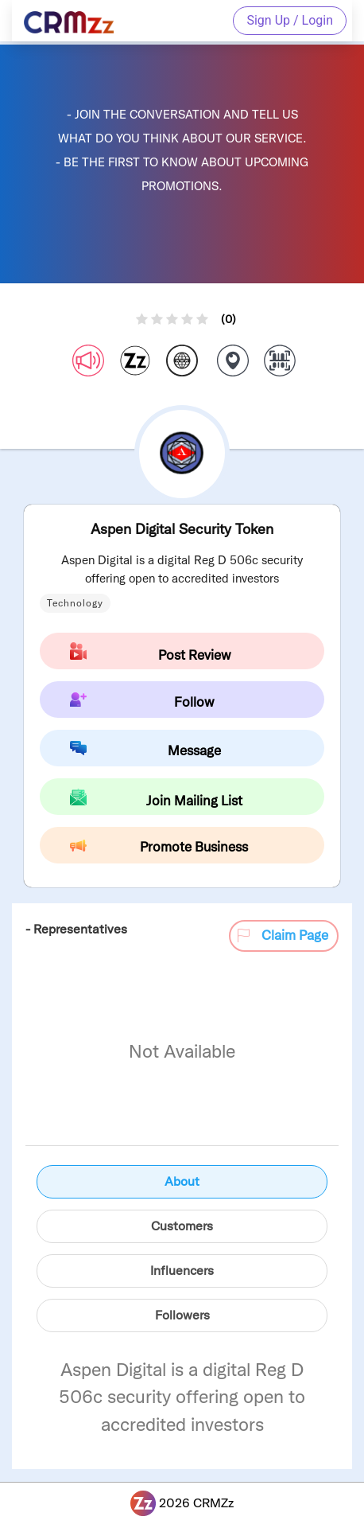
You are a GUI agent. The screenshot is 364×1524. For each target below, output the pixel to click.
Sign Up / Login (289, 20)
